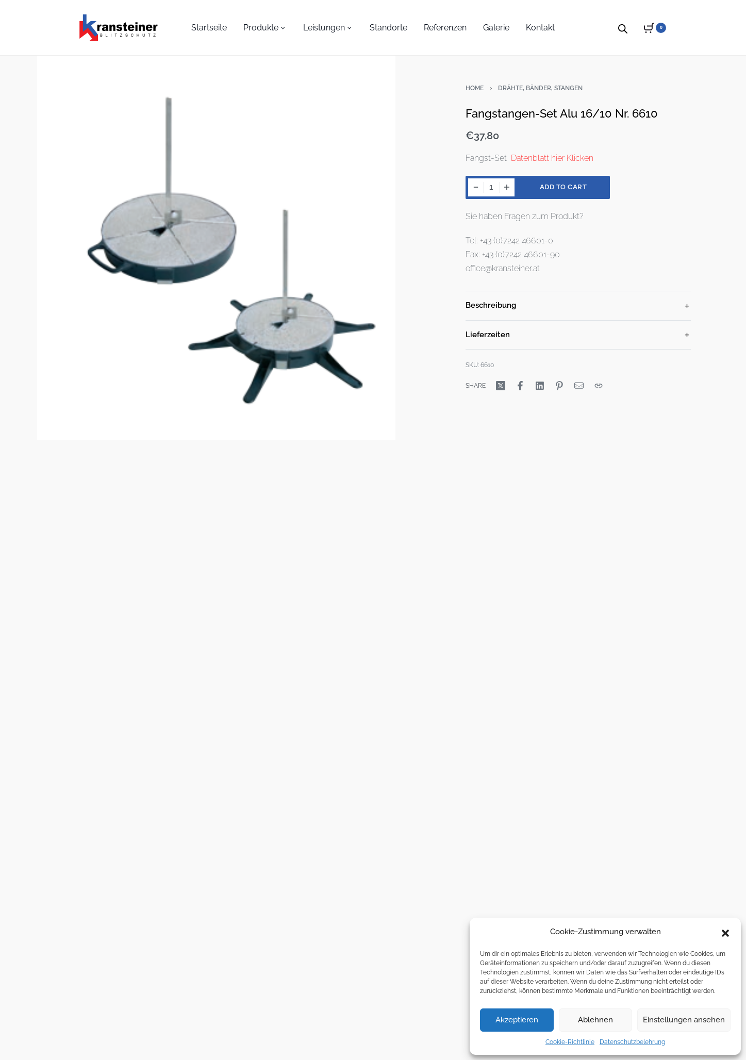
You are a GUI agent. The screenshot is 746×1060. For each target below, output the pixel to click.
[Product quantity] (491, 187)
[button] (725, 932)
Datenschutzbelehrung (632, 1042)
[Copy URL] (598, 385)
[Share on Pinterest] (559, 385)
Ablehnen (595, 1019)
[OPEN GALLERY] (216, 246)
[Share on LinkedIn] (539, 385)
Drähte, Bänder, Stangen (540, 88)
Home (475, 88)
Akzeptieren (516, 1019)
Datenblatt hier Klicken (552, 158)
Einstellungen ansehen (684, 1019)
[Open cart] (655, 28)
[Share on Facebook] (520, 385)
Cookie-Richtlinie (569, 1042)
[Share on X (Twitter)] (500, 385)
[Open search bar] (623, 27)
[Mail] (579, 385)
